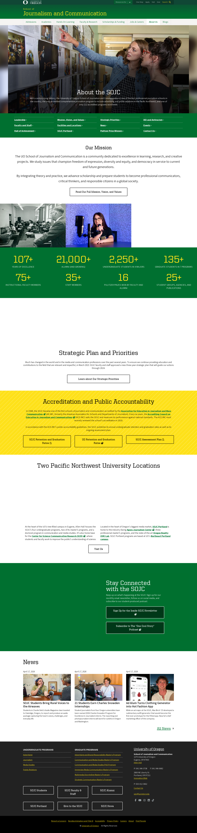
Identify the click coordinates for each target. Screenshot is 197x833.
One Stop (139, 2)
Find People (141, 821)
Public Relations (30, 769)
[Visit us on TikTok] (153, 800)
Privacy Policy (112, 821)
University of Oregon (149, 749)
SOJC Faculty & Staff (73, 792)
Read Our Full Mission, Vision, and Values (98, 191)
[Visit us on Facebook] (135, 800)
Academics (46, 22)
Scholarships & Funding (113, 22)
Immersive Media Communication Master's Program (96, 769)
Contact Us (138, 788)
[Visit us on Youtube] (139, 800)
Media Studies (29, 764)
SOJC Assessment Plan (149, 439)
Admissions (31, 22)
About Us (153, 22)
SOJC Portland (38, 806)
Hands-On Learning (65, 22)
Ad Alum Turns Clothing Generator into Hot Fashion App (148, 705)
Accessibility (100, 821)
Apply (147, 2)
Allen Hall (138, 762)
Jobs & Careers (137, 22)
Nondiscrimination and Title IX (80, 821)
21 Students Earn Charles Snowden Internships (97, 705)
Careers (123, 821)
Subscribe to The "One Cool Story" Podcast (135, 627)
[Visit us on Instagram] (144, 800)
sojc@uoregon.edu (141, 794)
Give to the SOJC (73, 806)
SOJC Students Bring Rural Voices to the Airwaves (46, 705)
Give (158, 2)
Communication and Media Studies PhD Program (95, 764)
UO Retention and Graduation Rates (98, 441)
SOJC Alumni (107, 790)
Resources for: (121, 2)
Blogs (165, 22)
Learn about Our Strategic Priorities (98, 378)
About (131, 821)
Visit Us (98, 549)
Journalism (27, 759)
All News (164, 728)
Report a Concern (58, 821)
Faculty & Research (88, 22)
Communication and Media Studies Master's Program (97, 759)
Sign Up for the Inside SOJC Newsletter (135, 610)
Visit (153, 2)
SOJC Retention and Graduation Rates (47, 441)
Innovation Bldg (140, 778)
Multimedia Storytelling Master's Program (92, 774)
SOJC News (107, 806)
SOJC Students (38, 790)
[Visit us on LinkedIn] (149, 800)
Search (165, 2)
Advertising (27, 754)
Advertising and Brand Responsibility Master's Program (98, 754)
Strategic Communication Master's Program (93, 779)
